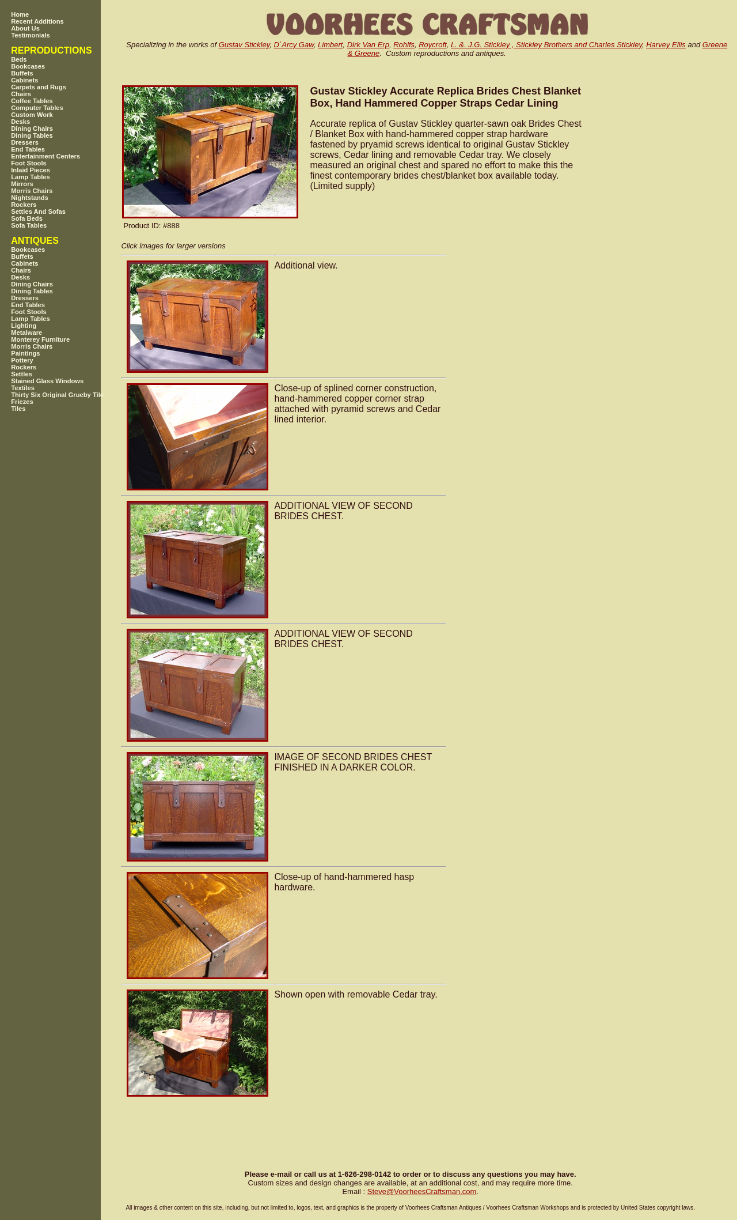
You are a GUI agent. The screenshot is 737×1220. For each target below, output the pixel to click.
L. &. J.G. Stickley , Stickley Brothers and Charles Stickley (546, 44)
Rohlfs (404, 44)
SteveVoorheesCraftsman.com (422, 1191)
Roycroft (432, 44)
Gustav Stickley (244, 44)
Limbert (330, 44)
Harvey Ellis (666, 44)
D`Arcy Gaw (294, 44)
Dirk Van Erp (368, 44)
